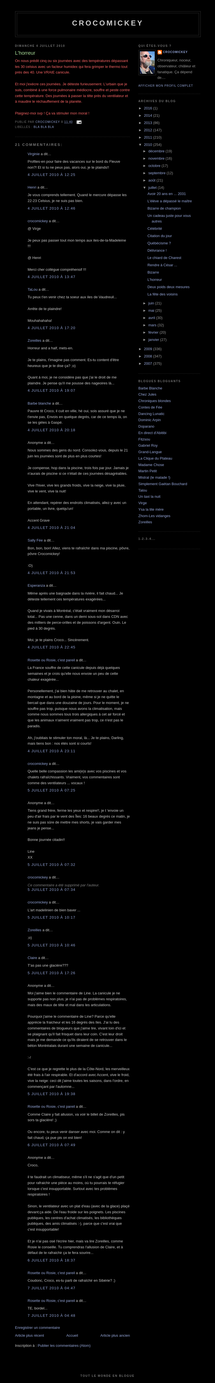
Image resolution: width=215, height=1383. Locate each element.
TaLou (33, 289)
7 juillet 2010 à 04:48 (52, 1315)
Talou (142, 490)
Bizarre (153, 272)
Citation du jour (159, 236)
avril (152, 318)
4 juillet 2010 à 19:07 (52, 390)
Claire (32, 958)
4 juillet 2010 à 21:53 (52, 573)
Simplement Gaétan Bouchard (162, 484)
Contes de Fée (150, 407)
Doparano (146, 426)
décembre (156, 151)
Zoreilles (34, 340)
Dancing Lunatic (151, 414)
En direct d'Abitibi (152, 433)
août (152, 180)
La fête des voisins (162, 294)
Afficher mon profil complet (165, 85)
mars (153, 325)
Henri (32, 187)
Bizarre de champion (164, 208)
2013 (148, 123)
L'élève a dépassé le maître (169, 201)
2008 (148, 356)
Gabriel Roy (148, 445)
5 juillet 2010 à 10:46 (52, 945)
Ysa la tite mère (151, 509)
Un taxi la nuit (149, 496)
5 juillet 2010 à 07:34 (52, 889)
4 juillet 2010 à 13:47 (52, 277)
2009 (148, 349)
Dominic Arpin (149, 420)
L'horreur (154, 279)
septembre (157, 173)
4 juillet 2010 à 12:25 (52, 175)
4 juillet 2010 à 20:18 (52, 430)
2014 (148, 115)
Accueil (72, 1335)
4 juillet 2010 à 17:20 (52, 328)
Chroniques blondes (154, 401)
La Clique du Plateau (155, 458)
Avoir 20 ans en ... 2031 (166, 194)
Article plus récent (29, 1335)
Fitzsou (144, 439)
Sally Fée (35, 540)
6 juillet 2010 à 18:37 (52, 1260)
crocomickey (108, 23)
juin (151, 303)
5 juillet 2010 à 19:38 (52, 1094)
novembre (156, 158)
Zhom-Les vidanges (154, 516)
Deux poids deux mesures (168, 287)
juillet (153, 187)
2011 (148, 137)
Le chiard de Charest (164, 258)
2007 (148, 363)
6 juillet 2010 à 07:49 (52, 1145)
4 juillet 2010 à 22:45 (52, 647)
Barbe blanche (39, 403)
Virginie (34, 154)
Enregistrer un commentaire (37, 1327)
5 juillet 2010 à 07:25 (52, 790)
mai (151, 310)
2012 (148, 130)
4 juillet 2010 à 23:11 (52, 751)
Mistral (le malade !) (154, 477)
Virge (142, 503)
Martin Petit (147, 471)
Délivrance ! (157, 250)
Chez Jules (147, 394)
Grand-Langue (150, 452)
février (153, 332)
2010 (148, 145)
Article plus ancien (115, 1335)
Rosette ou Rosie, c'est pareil (51, 660)
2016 (148, 108)
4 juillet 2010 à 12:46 (52, 208)
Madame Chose (151, 465)
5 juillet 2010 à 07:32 (52, 865)
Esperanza (36, 585)
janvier (154, 340)
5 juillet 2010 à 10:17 (52, 917)
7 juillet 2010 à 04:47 (52, 1288)
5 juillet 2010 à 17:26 (52, 973)
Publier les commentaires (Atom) (64, 1345)
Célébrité (154, 228)
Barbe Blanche (150, 388)
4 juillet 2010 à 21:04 (52, 528)
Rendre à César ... (162, 265)
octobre (154, 166)
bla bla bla (44, 127)
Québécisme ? (159, 243)
